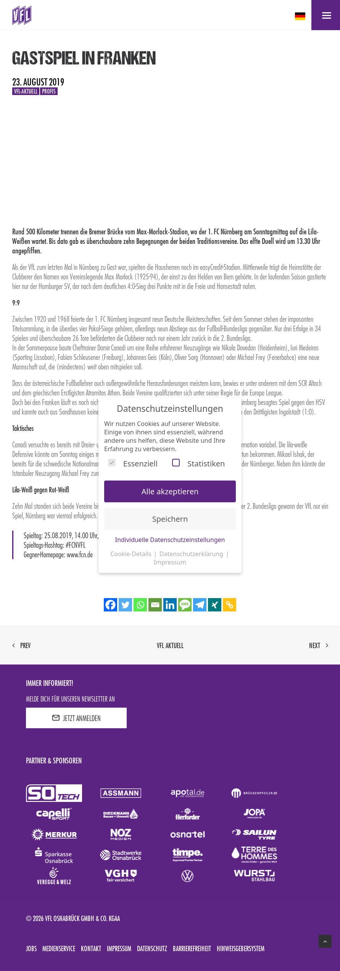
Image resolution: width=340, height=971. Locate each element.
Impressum (119, 948)
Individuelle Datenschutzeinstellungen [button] (170, 540)
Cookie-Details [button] (131, 554)
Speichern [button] (170, 519)
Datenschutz (152, 948)
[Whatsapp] (140, 604)
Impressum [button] (170, 562)
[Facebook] (110, 604)
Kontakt (91, 948)
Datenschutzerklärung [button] (192, 554)
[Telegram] (199, 604)
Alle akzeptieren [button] (170, 491)
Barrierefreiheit (192, 948)
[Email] (155, 604)
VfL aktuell (170, 645)
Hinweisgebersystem (240, 948)
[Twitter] (125, 604)
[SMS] (185, 604)
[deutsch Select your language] (300, 16)
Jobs (31, 948)
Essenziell (133, 463)
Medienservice (58, 948)
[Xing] (214, 604)
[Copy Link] (229, 604)
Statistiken (198, 463)
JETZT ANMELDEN (76, 718)
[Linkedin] (170, 604)
